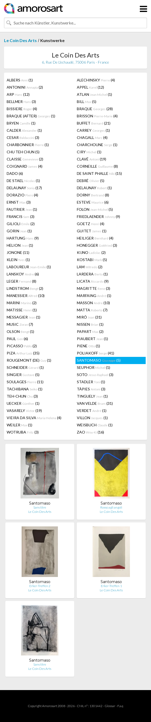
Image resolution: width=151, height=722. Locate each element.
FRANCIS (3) (20, 216)
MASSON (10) (93, 302)
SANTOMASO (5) (99, 360)
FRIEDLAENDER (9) (98, 216)
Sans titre (39, 507)
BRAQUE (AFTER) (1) (31, 116)
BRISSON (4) (97, 116)
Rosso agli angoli (111, 507)
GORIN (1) (19, 231)
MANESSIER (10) (26, 295)
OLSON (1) (20, 331)
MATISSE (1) (22, 310)
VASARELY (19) (24, 410)
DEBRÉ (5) (90, 180)
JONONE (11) (18, 252)
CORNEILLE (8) (97, 166)
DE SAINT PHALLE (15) (99, 173)
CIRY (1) (89, 152)
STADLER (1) (91, 381)
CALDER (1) (24, 130)
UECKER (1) (23, 403)
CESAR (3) (23, 137)
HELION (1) (20, 245)
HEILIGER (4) (95, 238)
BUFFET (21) (93, 123)
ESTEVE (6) (93, 202)
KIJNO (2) (91, 252)
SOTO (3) (95, 374)
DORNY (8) (93, 195)
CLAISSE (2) (25, 159)
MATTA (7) (92, 310)
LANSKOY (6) (23, 274)
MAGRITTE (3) (93, 288)
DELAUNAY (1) (94, 187)
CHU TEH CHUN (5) (23, 152)
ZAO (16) (90, 432)
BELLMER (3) (21, 101)
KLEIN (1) (18, 259)
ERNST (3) (19, 202)
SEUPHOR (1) (93, 367)
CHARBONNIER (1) (28, 144)
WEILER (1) (19, 425)
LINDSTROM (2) (25, 288)
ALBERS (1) (20, 80)
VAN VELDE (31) (95, 403)
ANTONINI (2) (25, 87)
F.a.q (120, 706)
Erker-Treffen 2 (39, 586)
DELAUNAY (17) (24, 187)
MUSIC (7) (20, 324)
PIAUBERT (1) (92, 338)
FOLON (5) (95, 209)
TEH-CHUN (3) (22, 396)
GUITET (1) (91, 231)
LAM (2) (89, 267)
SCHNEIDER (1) (25, 367)
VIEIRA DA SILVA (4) (34, 417)
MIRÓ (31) (89, 317)
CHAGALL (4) (92, 137)
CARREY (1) (93, 130)
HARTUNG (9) (23, 238)
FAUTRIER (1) (22, 209)
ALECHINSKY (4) (96, 80)
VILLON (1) (92, 417)
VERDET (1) (91, 410)
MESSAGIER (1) (23, 317)
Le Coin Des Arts (20, 40)
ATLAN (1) (94, 94)
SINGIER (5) (23, 374)
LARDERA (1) (92, 274)
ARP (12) (18, 94)
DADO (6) (15, 173)
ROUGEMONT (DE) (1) (29, 360)
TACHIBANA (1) (24, 389)
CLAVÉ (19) (91, 159)
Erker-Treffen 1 (111, 586)
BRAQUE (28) (95, 108)
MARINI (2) (22, 302)
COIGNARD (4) (24, 166)
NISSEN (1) (90, 324)
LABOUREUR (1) (29, 267)
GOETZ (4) (90, 223)
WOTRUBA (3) (23, 432)
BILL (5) (86, 101)
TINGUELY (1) (92, 396)
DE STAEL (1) (23, 180)
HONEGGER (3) (97, 245)
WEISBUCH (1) (95, 425)
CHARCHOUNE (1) (97, 144)
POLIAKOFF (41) (95, 353)
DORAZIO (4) (22, 195)
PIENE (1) (88, 346)
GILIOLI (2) (21, 223)
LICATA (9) (93, 281)
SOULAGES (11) (25, 381)
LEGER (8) (21, 281)
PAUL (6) (17, 338)
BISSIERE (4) (22, 108)
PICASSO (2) (22, 346)
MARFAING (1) (94, 295)
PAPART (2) (90, 331)
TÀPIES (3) (91, 389)
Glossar (110, 706)
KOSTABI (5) (92, 259)
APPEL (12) (90, 87)
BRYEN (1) (21, 123)
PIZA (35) (23, 353)
